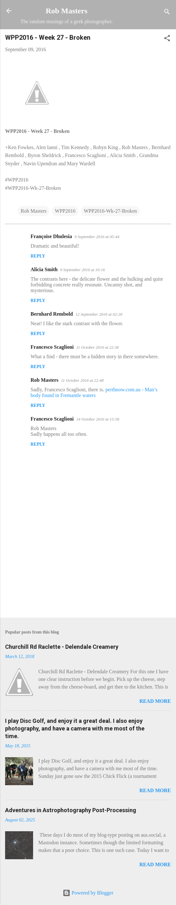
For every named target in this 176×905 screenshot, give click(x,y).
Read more (155, 701)
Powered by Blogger (88, 892)
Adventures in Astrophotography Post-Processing (70, 810)
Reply (38, 256)
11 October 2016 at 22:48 (82, 380)
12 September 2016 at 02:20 (98, 314)
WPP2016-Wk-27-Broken (110, 211)
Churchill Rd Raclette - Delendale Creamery (61, 646)
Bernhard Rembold (52, 314)
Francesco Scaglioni (52, 347)
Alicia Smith (44, 269)
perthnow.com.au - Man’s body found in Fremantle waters (94, 392)
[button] (167, 39)
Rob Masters (66, 11)
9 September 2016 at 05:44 (96, 236)
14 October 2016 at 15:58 (97, 419)
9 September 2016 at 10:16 (82, 269)
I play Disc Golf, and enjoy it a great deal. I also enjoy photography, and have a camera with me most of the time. (74, 728)
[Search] (167, 13)
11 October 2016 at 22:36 (97, 347)
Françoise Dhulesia (51, 236)
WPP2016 (65, 211)
